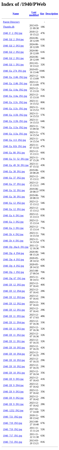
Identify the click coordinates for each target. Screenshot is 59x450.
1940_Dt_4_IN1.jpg (13, 240)
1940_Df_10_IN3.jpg (14, 360)
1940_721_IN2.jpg (12, 416)
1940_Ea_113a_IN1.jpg (15, 133)
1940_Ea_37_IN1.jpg (14, 184)
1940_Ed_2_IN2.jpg (13, 52)
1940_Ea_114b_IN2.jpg (15, 77)
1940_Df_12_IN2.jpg (14, 303)
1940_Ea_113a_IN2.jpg (15, 127)
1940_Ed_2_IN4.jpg (13, 39)
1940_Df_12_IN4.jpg (14, 291)
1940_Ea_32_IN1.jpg (14, 190)
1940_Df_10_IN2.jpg (14, 366)
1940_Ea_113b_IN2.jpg (15, 115)
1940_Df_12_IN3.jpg (14, 297)
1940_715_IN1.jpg (12, 442)
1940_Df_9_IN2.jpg (13, 398)
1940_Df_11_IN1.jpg (14, 341)
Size (42, 13)
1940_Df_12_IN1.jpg (14, 309)
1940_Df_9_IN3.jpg (13, 391)
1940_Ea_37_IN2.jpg (14, 177)
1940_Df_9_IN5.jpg (13, 379)
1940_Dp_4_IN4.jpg (13, 253)
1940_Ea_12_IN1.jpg (14, 209)
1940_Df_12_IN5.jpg (14, 284)
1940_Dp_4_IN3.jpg (13, 259)
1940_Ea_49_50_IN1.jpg (15, 165)
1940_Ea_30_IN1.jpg (14, 196)
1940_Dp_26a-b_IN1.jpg (15, 247)
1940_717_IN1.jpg (12, 435)
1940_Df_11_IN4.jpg (14, 322)
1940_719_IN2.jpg (12, 429)
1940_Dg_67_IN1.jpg (14, 278)
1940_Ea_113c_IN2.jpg (15, 102)
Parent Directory (11, 22)
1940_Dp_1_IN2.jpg (13, 272)
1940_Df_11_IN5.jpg (14, 316)
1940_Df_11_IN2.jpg (14, 335)
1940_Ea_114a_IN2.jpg (15, 89)
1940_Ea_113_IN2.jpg (14, 140)
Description (51, 13)
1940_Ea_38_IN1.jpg (14, 171)
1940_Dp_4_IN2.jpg (13, 265)
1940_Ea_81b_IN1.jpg (14, 146)
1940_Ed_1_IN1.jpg (13, 64)
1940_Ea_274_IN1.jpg (14, 70)
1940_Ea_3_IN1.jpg (13, 228)
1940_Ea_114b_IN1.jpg (15, 83)
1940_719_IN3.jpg (12, 423)
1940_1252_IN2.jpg (13, 410)
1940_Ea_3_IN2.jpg (13, 221)
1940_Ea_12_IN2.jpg (14, 203)
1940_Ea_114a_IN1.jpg (15, 96)
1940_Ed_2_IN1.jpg (13, 58)
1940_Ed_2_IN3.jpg (13, 45)
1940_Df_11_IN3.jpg (14, 328)
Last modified (34, 13)
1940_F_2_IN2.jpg (12, 33)
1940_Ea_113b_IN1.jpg (15, 121)
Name (16, 13)
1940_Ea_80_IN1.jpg (14, 152)
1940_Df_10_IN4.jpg (14, 354)
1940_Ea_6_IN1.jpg (13, 215)
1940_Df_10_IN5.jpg (14, 347)
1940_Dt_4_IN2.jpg (13, 234)
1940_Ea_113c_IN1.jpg (15, 108)
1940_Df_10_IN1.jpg (14, 372)
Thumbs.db (8, 26)
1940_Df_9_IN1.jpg (13, 404)
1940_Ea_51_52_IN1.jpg (15, 159)
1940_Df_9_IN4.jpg (13, 385)
